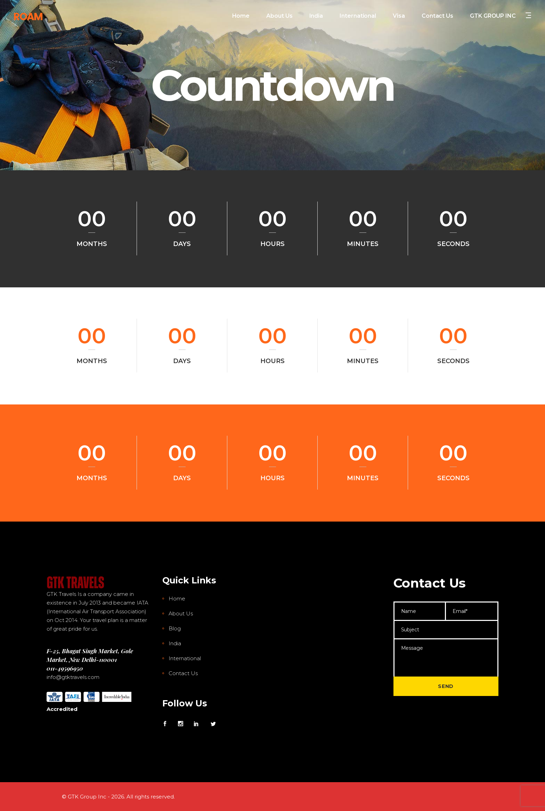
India (175, 643)
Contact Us (183, 673)
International (185, 658)
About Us (181, 613)
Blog (175, 628)
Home (177, 598)
